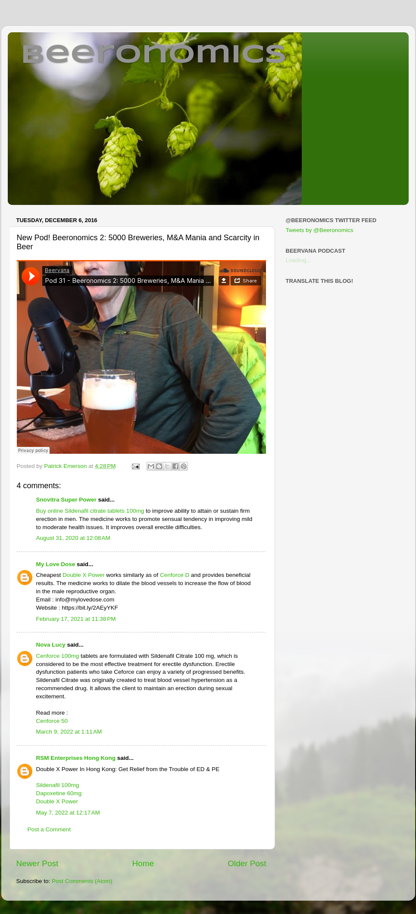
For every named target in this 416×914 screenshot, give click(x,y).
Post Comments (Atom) (82, 881)
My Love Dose (55, 564)
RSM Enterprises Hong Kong (76, 758)
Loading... (298, 260)
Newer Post (37, 863)
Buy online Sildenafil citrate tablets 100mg (91, 511)
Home (143, 863)
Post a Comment (49, 829)
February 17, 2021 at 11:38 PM (76, 619)
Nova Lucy (51, 644)
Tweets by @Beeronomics (319, 230)
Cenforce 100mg (57, 656)
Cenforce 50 (52, 721)
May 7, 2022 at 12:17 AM (68, 812)
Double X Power (84, 575)
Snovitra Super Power (66, 499)
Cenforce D (174, 575)
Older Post (247, 863)
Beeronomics (154, 55)
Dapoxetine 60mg (59, 793)
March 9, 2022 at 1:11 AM (69, 731)
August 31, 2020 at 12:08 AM (73, 538)
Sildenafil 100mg (57, 785)
